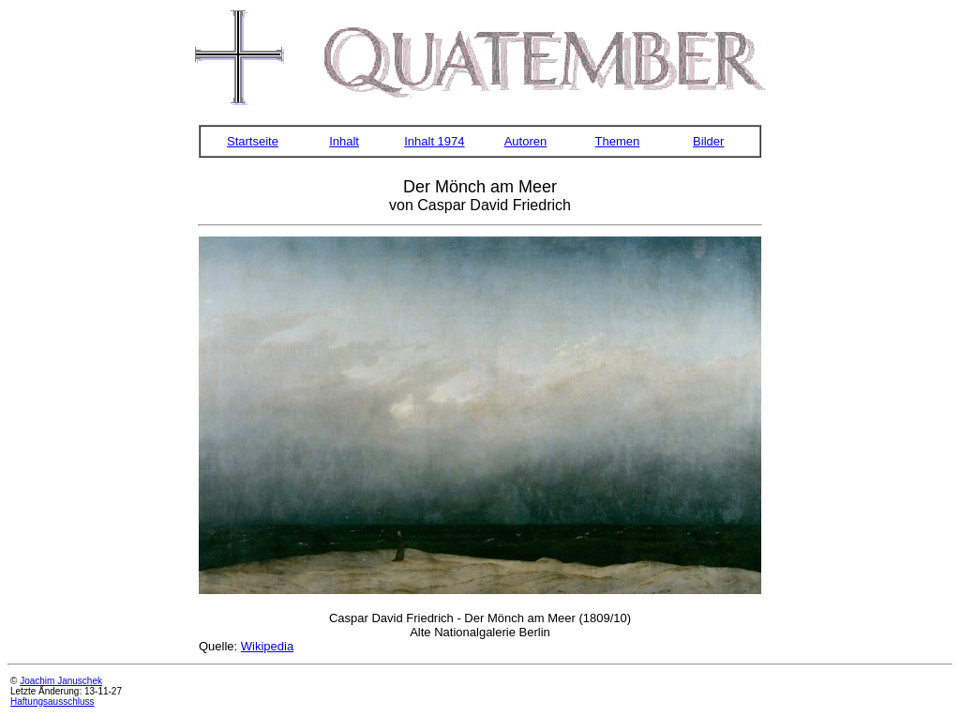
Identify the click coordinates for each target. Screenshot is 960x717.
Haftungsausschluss (52, 701)
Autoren (526, 141)
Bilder (708, 141)
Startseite (252, 141)
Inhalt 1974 (434, 141)
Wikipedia (267, 646)
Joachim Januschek (61, 681)
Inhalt (344, 141)
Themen (617, 141)
